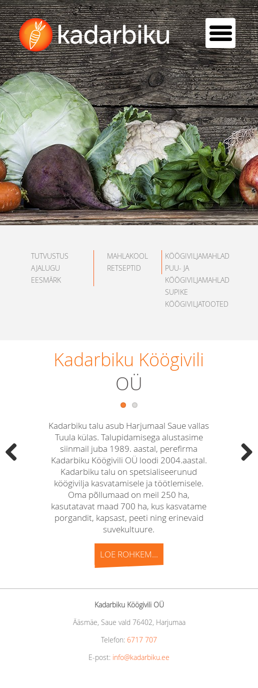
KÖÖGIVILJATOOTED (196, 304)
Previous (15, 452)
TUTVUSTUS (49, 256)
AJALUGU (45, 268)
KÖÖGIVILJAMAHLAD (197, 256)
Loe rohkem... (129, 554)
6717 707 (142, 639)
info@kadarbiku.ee (141, 657)
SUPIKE (176, 292)
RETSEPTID (124, 268)
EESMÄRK (46, 280)
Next (243, 452)
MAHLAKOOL (127, 256)
